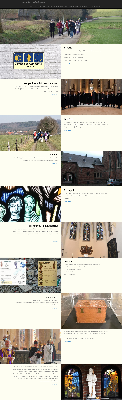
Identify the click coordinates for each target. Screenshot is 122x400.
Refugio (56, 6)
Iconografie (63, 6)
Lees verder (67, 64)
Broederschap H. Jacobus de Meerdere (34, 2)
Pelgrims (49, 6)
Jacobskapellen (73, 6)
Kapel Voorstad (96, 6)
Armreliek (87, 6)
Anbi (81, 6)
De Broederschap (40, 6)
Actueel (31, 6)
